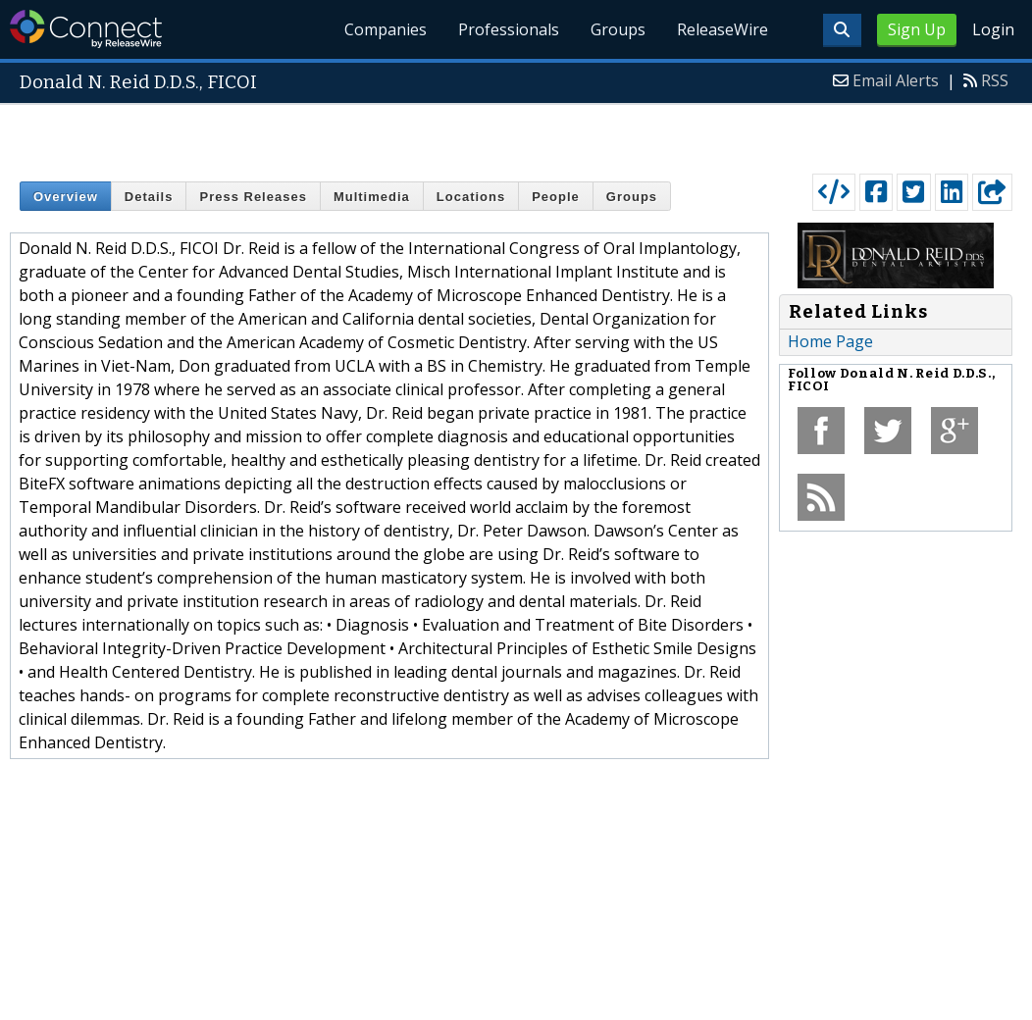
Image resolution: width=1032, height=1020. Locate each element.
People (556, 196)
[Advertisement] (516, 134)
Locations (471, 196)
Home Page (830, 341)
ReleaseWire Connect (86, 29)
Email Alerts (895, 80)
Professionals (509, 29)
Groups (618, 29)
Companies (386, 29)
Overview (65, 196)
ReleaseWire (722, 29)
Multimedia (372, 196)
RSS (994, 80)
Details (149, 196)
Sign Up (917, 29)
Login (993, 29)
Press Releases (252, 196)
